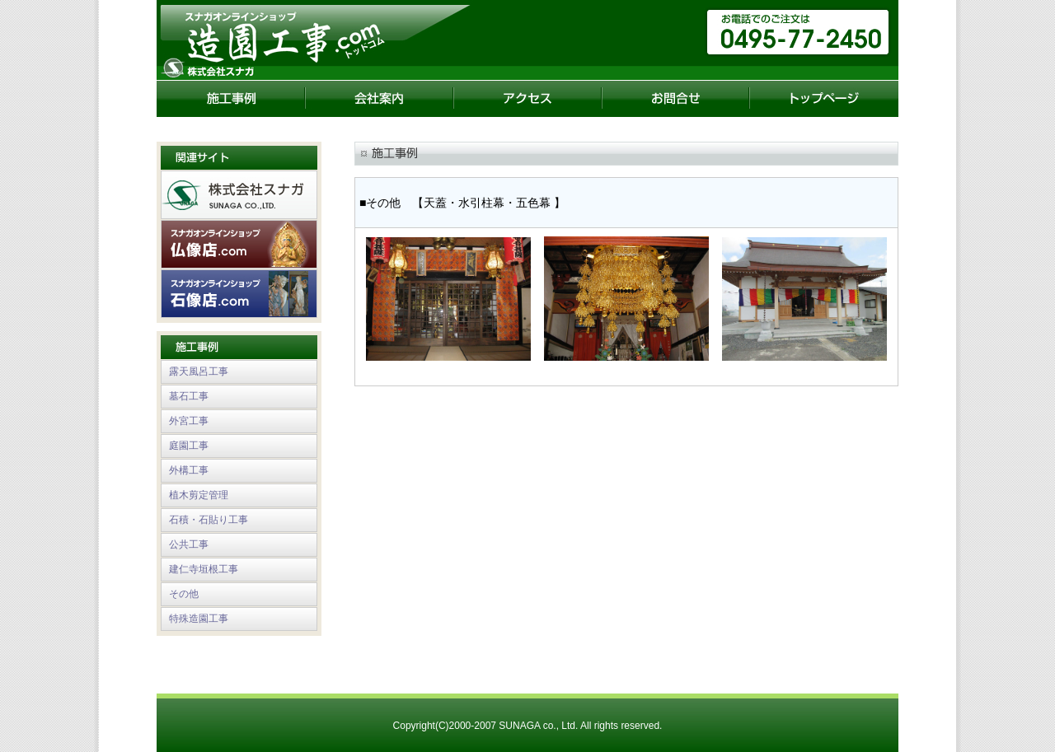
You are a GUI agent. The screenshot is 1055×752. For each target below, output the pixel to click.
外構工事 (189, 470)
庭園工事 (189, 445)
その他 (184, 594)
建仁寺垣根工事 (203, 569)
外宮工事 (189, 421)
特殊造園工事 (198, 618)
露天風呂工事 (198, 371)
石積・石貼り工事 (208, 519)
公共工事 (189, 544)
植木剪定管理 (198, 495)
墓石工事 (189, 396)
